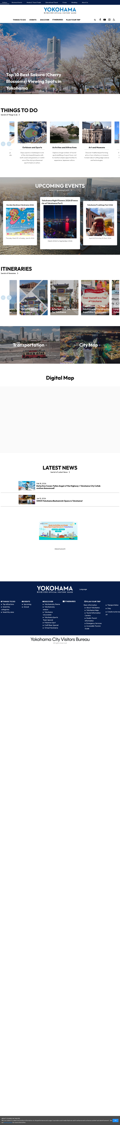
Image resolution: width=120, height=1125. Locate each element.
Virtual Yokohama (51, 628)
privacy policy (8, 1122)
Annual (26, 607)
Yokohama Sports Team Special (50, 618)
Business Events (17, 2)
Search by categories (5, 608)
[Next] (9, 143)
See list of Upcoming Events (59, 190)
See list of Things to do (9, 115)
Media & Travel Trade (34, 2)
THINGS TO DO (19, 20)
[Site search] (95, 20)
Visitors (4, 2)
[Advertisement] (60, 565)
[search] (95, 20)
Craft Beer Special (51, 625)
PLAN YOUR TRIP (73, 20)
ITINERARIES (57, 20)
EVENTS (33, 20)
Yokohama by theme (52, 604)
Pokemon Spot (50, 622)
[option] (60, 58)
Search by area (8, 612)
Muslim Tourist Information (91, 619)
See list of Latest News (59, 472)
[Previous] (3, 143)
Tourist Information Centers (93, 614)
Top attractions (8, 604)
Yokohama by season (49, 608)
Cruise (65, 2)
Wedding (74, 2)
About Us (85, 2)
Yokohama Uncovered (47, 613)
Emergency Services (94, 623)
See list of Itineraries (8, 273)
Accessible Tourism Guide (93, 627)
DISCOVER (44, 20)
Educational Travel (52, 2)
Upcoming (27, 604)
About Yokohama (92, 607)
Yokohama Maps (92, 610)
